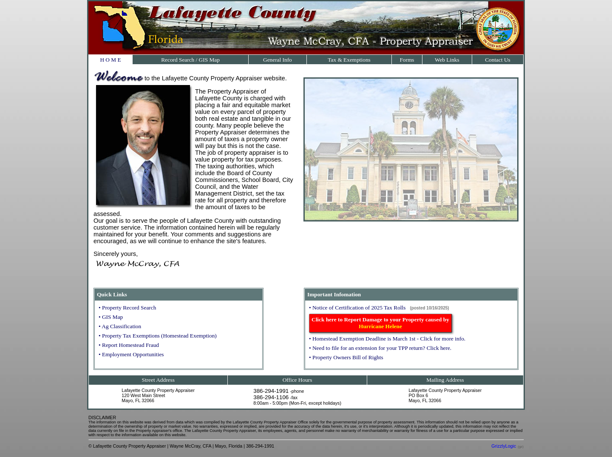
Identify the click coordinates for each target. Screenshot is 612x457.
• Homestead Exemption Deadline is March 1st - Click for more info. (387, 338)
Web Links (447, 60)
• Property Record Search (127, 307)
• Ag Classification (120, 326)
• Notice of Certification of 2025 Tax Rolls (357, 307)
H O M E (110, 60)
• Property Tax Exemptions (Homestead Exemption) (158, 335)
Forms (407, 60)
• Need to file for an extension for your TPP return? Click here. (380, 348)
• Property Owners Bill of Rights (346, 357)
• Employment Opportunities (131, 354)
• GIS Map (111, 317)
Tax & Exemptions (349, 60)
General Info (277, 60)
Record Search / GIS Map (190, 60)
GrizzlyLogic (503, 445)
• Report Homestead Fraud (129, 345)
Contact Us (497, 60)
